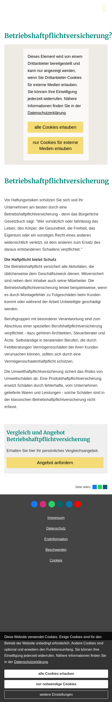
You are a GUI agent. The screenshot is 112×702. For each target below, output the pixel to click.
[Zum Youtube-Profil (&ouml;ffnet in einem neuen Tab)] (78, 504)
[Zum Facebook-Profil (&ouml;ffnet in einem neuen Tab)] (34, 504)
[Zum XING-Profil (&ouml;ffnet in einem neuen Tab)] (60, 504)
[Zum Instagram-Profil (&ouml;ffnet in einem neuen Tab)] (43, 504)
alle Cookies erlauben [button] (55, 127)
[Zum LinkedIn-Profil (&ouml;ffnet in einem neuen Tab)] (69, 504)
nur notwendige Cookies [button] (56, 684)
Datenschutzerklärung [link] (47, 113)
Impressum (56, 518)
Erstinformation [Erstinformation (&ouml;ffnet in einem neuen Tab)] (56, 539)
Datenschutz (56, 528)
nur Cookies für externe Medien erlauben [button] (55, 145)
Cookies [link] (56, 560)
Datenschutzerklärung (31, 662)
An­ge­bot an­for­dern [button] (55, 462)
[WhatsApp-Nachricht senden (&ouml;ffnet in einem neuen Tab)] (51, 504)
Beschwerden (56, 550)
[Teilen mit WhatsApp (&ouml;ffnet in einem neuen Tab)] (100, 487)
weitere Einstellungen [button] (56, 694)
